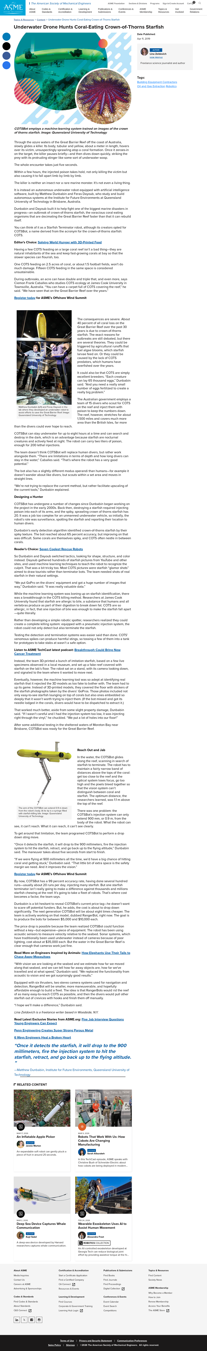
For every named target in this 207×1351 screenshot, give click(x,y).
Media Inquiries (21, 1275)
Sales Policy (54, 1345)
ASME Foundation (116, 3)
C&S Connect (22, 1310)
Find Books (109, 1275)
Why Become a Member (160, 1293)
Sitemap (70, 1345)
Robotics (171, 86)
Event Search (110, 1306)
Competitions (110, 1310)
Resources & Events (69, 1288)
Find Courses (65, 1301)
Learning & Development (71, 1296)
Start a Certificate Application (73, 1275)
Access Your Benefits (159, 1306)
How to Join (154, 1297)
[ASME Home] (13, 8)
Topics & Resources (24, 19)
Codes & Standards (24, 1296)
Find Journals (110, 1279)
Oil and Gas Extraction (151, 86)
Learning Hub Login (71, 1310)
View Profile (156, 57)
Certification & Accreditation (74, 1270)
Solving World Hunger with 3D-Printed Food (70, 242)
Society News (155, 1279)
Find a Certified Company (71, 1279)
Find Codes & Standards (26, 1301)
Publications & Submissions (118, 1270)
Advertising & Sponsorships (28, 1288)
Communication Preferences (132, 1341)
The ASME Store (158, 1310)
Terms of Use (67, 1341)
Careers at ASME (22, 1284)
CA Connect (67, 1284)
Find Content (154, 1275)
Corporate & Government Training (76, 1306)
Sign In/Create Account (173, 3)
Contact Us (19, 1279)
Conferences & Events (115, 1296)
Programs (154, 3)
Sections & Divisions (138, 3)
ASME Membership (158, 1288)
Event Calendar (111, 1301)
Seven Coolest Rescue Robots (61, 549)
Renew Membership (158, 1301)
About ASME (20, 1270)
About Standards (22, 1306)
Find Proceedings (112, 1284)
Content (41, 19)
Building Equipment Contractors (157, 82)
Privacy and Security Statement (95, 1341)
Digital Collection (114, 1288)
